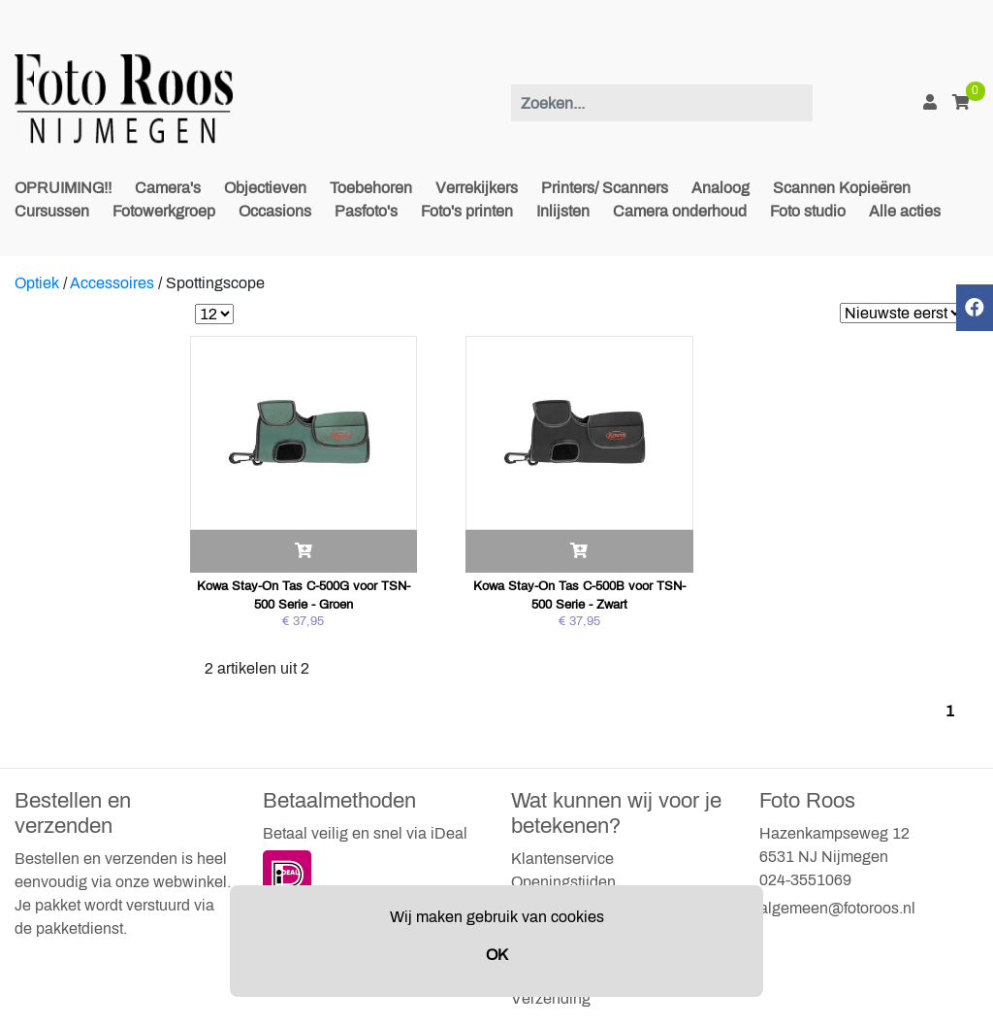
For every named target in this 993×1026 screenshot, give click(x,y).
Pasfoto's (366, 211)
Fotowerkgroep (163, 211)
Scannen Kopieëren (842, 188)
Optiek (37, 283)
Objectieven (265, 188)
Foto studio (808, 211)
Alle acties (905, 211)
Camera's (168, 188)
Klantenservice (562, 858)
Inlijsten (563, 211)
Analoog (720, 188)
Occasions (275, 211)
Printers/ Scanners (604, 188)
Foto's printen (467, 211)
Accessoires (112, 283)
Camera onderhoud (680, 211)
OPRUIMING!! (63, 188)
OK (497, 954)
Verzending (551, 998)
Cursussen (52, 211)
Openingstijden (563, 882)
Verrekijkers (476, 188)
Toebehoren (371, 188)
